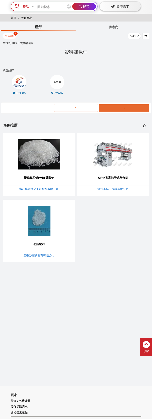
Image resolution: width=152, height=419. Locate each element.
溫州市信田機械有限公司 (113, 189)
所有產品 (26, 18)
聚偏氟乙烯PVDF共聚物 (39, 177)
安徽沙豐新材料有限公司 (39, 255)
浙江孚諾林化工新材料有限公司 (39, 189)
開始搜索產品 (19, 412)
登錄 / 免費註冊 (20, 400)
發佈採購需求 (19, 406)
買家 (14, 395)
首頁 (13, 18)
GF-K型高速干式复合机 (113, 177)
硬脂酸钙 (39, 244)
